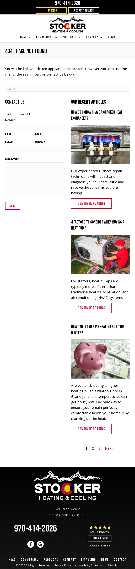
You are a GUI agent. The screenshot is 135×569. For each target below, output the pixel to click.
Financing (88, 560)
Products (51, 560)
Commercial (30, 560)
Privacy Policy (63, 565)
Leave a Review (99, 538)
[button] (30, 37)
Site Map (113, 565)
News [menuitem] (111, 37)
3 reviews (103, 532)
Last (38, 133)
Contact (120, 560)
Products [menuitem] (70, 37)
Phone (40, 142)
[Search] (67, 89)
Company (69, 560)
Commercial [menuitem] (44, 37)
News (105, 560)
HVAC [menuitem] (23, 37)
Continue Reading (95, 203)
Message (12, 158)
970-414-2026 (35, 528)
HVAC (12, 560)
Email (10, 142)
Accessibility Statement (89, 565)
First (8, 133)
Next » (110, 448)
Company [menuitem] (92, 37)
